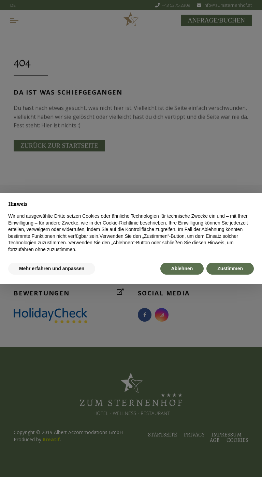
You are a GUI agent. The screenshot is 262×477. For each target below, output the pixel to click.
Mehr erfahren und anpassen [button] (51, 268)
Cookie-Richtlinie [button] (121, 223)
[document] (131, 227)
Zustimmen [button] (230, 268)
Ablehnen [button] (182, 268)
